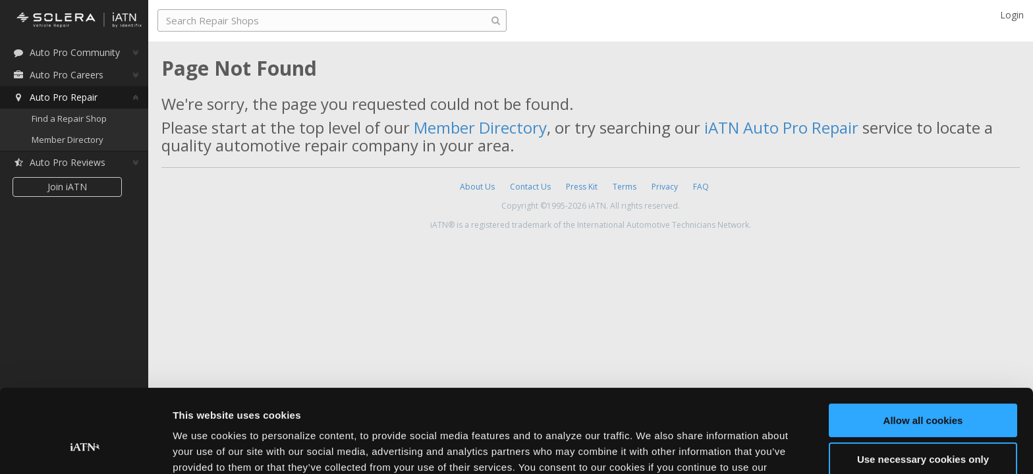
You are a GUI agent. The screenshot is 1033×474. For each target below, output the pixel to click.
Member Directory (67, 139)
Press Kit (582, 186)
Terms (624, 186)
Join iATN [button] (67, 186)
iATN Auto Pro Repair (781, 127)
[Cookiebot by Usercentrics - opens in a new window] (85, 448)
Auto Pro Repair (55, 97)
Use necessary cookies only (923, 387)
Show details (203, 448)
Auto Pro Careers (58, 74)
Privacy (665, 186)
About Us (477, 186)
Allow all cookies (923, 349)
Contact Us (530, 186)
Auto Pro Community (66, 52)
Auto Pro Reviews (59, 162)
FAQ (701, 186)
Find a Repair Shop (69, 118)
